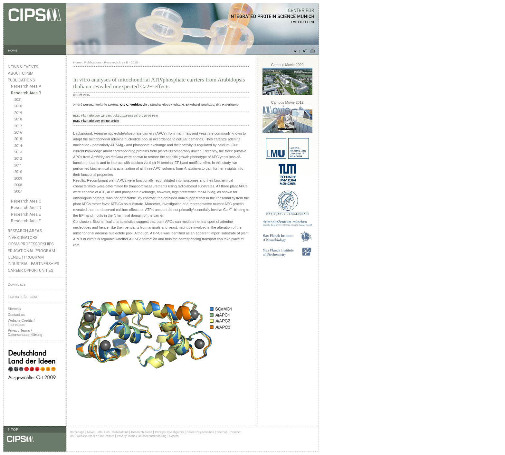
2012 (18, 158)
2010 (18, 172)
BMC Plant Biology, (86, 120)
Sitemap (14, 309)
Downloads (16, 284)
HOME (13, 50)
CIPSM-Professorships (30, 244)
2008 (18, 185)
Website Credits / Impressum (95, 436)
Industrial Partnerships (33, 263)
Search (174, 436)
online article (110, 120)
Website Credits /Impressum (21, 322)
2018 (18, 119)
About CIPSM (20, 73)
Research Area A (26, 86)
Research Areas (25, 230)
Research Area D (26, 207)
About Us (103, 432)
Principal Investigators (169, 432)
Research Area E (26, 214)
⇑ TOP (12, 429)
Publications (21, 80)
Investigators (22, 237)
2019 (18, 113)
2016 (18, 132)
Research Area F (26, 221)
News (91, 432)
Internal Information (23, 297)
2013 (18, 152)
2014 (18, 146)
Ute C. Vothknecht (133, 104)
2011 (18, 165)
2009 (18, 178)
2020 (18, 106)
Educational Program (31, 250)
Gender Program (26, 257)
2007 (18, 191)
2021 (18, 100)
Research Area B (26, 93)
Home (77, 62)
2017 (18, 126)
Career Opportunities (30, 270)
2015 (18, 139)
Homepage (77, 432)
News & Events (23, 66)
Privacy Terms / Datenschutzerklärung (25, 332)
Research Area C (26, 201)
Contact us (16, 315)
